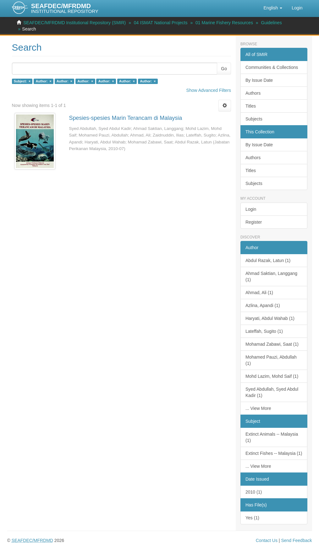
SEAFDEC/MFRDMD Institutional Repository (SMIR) (74, 22)
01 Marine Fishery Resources (224, 22)
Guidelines (271, 22)
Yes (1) (252, 517)
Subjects (253, 118)
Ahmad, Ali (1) (259, 292)
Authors (253, 93)
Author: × (44, 81)
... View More (258, 408)
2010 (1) (253, 491)
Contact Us (267, 540)
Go (224, 68)
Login (250, 209)
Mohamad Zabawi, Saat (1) (272, 344)
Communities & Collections (271, 67)
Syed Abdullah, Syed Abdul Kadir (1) (271, 392)
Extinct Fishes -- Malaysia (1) (273, 453)
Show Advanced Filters (208, 90)
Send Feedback (296, 540)
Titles (250, 106)
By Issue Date (259, 80)
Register (253, 222)
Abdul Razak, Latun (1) (267, 260)
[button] (273, 8)
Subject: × (22, 81)
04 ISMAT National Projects (161, 22)
